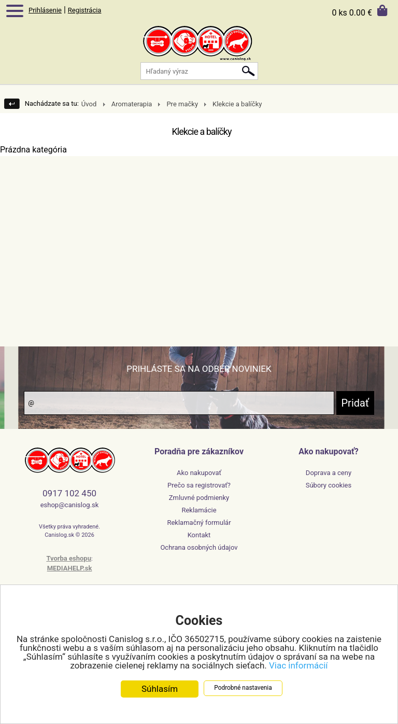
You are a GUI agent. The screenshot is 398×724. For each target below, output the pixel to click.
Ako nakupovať (199, 473)
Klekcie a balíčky (237, 104)
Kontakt (199, 535)
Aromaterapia (131, 104)
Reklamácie (198, 510)
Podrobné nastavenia (243, 688)
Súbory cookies (328, 485)
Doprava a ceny (328, 473)
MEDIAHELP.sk (69, 568)
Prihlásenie (45, 10)
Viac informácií (298, 666)
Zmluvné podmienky (199, 498)
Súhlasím (159, 690)
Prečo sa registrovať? (199, 485)
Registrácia (85, 10)
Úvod (88, 104)
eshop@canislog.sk (69, 505)
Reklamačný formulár (199, 522)
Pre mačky (182, 104)
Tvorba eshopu (68, 558)
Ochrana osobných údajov (198, 547)
